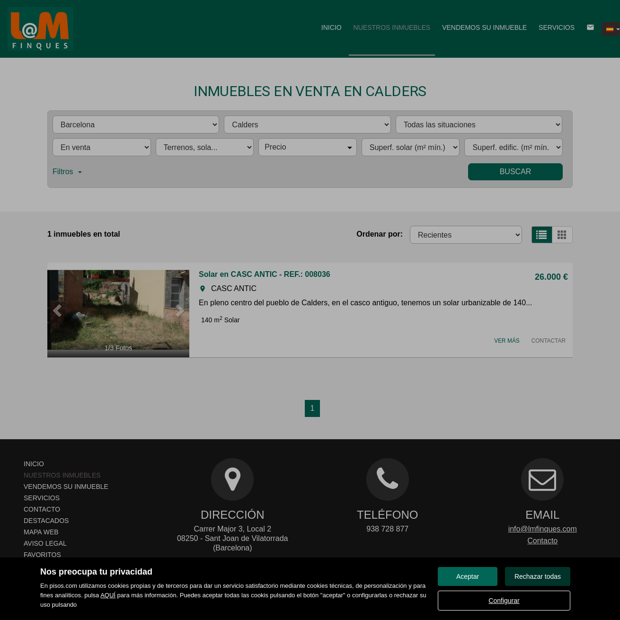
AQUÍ (107, 595)
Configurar (503, 600)
